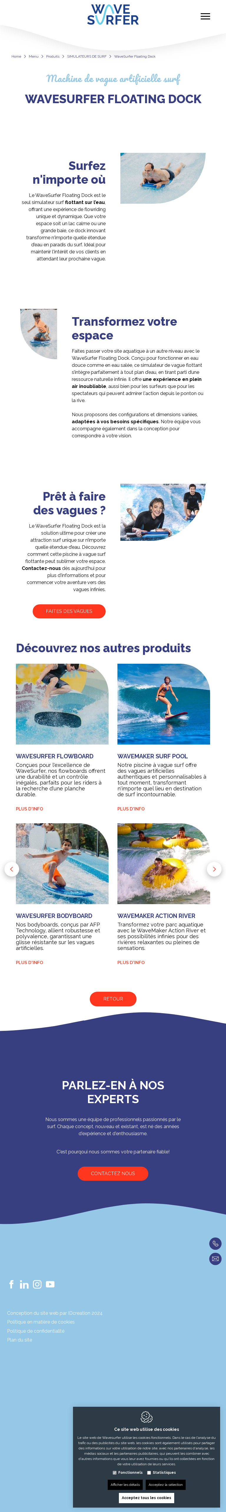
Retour (113, 999)
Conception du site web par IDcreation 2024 (55, 1313)
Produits (52, 56)
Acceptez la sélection (166, 1483)
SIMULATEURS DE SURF (87, 56)
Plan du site (19, 1340)
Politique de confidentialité (35, 1331)
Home (16, 56)
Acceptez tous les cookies (146, 1496)
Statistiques (164, 1471)
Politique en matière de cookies (41, 1322)
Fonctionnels (130, 1471)
